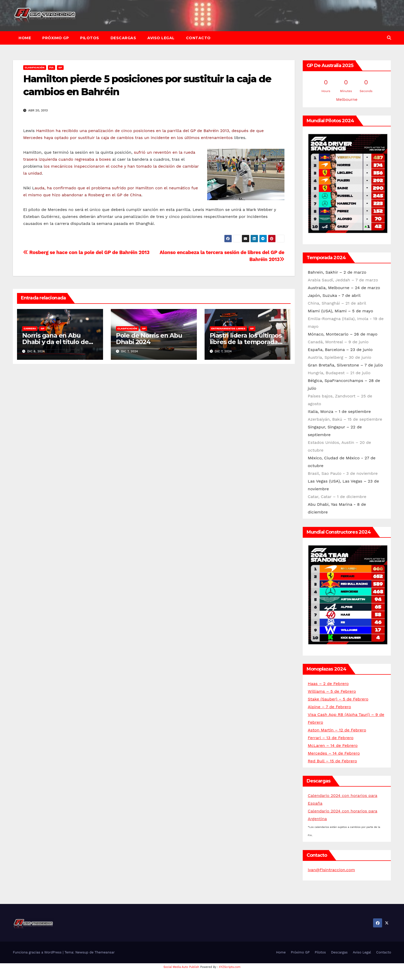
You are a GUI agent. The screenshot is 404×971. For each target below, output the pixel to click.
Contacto (198, 38)
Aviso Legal (161, 38)
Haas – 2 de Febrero (328, 683)
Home (25, 38)
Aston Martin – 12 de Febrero (337, 730)
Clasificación (35, 67)
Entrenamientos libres (228, 328)
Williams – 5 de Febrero (332, 691)
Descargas (123, 38)
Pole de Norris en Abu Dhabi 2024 (149, 339)
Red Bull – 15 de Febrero (332, 760)
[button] (389, 37)
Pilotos (89, 38)
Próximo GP (55, 38)
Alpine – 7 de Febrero (329, 706)
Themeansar (105, 952)
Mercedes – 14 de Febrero (334, 753)
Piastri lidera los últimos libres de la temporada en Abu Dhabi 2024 (246, 342)
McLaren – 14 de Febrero (333, 745)
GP (60, 67)
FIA (51, 67)
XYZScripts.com (230, 967)
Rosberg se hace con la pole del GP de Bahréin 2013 (86, 252)
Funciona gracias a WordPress (38, 952)
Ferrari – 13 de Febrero (331, 737)
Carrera (30, 328)
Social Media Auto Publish (181, 967)
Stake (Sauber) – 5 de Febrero (338, 699)
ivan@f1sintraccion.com (331, 869)
